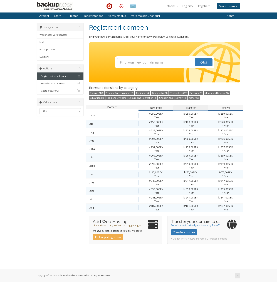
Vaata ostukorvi (228, 6)
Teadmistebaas (93, 15)
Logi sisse (188, 6)
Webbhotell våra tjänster (53, 34)
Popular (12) (96, 93)
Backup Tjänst (47, 49)
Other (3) (194, 97)
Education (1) (97, 97)
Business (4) (142, 93)
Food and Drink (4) (116, 97)
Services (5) (196, 93)
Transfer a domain (184, 232)
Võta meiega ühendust (145, 15)
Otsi (203, 62)
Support (43, 56)
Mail (41, 42)
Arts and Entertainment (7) (119, 93)
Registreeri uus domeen (60, 76)
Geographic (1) (159, 93)
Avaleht (44, 15)
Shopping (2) (166, 97)
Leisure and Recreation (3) (142, 97)
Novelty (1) (180, 97)
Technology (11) (178, 93)
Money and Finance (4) (217, 93)
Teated (74, 15)
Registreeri (204, 6)
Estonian (171, 6)
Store (59, 15)
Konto (232, 15)
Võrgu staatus (117, 15)
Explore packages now (108, 237)
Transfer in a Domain (60, 83)
